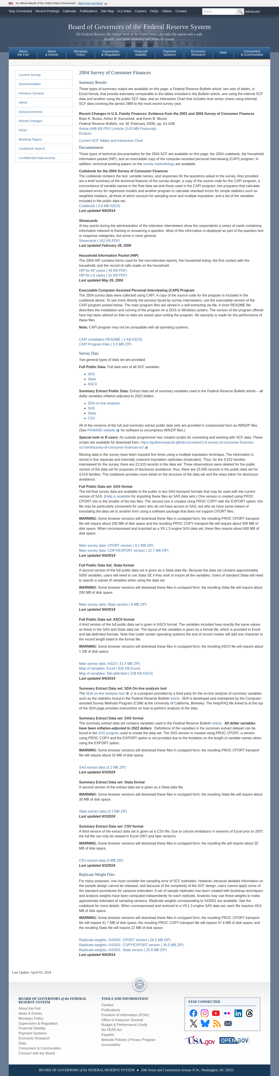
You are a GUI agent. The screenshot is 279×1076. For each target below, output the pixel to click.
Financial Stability (32, 1028)
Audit (143, 1025)
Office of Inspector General (122, 1020)
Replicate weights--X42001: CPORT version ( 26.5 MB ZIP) (125, 940)
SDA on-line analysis (104, 403)
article (175, 698)
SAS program (108, 733)
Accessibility (110, 1045)
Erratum (85, 133)
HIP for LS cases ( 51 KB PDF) (103, 275)
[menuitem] (23, 53)
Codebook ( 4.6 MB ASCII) (99, 206)
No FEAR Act (111, 1030)
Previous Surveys (31, 93)
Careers (140, 11)
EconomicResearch (198, 52)
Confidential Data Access (37, 158)
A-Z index (124, 11)
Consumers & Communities (252, 52)
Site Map (107, 11)
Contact (181, 11)
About (23, 102)
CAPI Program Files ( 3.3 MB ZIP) (105, 344)
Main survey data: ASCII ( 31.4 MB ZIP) (109, 663)
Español (107, 1035)
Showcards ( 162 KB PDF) (99, 241)
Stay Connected (20, 11)
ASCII (92, 384)
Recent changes (30, 121)
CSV (91, 418)
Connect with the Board (37, 1053)
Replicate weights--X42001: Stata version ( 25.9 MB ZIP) (123, 950)
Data (223, 52)
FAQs (154, 11)
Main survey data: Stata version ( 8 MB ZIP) (113, 604)
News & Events (30, 1013)
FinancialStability (140, 52)
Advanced (252, 11)
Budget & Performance (119, 1025)
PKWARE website (101, 430)
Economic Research (34, 1038)
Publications (88, 11)
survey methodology (158, 164)
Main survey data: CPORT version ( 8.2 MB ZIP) (116, 545)
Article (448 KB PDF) (95, 129)
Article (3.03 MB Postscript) (135, 129)
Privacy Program (142, 1040)
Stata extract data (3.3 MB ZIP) (103, 811)
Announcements (30, 112)
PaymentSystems (169, 52)
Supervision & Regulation (38, 1023)
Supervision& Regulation (110, 52)
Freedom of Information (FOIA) (125, 1015)
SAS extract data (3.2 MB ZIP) (102, 767)
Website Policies (114, 1040)
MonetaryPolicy (81, 52)
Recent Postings (47, 11)
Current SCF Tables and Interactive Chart (111, 140)
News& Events (51, 52)
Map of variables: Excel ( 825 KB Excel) (109, 668)
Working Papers (30, 139)
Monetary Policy (31, 1018)
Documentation (30, 84)
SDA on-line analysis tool (105, 693)
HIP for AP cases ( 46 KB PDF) (103, 270)
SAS (91, 374)
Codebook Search (32, 148)
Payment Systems (33, 1033)
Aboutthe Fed (23, 52)
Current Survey (30, 75)
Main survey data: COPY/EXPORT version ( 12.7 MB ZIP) (123, 550)
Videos (167, 11)
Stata (92, 379)
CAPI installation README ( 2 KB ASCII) (110, 339)
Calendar (69, 11)
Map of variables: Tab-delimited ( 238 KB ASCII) (116, 673)
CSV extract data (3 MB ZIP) (101, 860)
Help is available (118, 496)
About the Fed (30, 1008)
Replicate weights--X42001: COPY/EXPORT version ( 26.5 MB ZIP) (131, 945)
